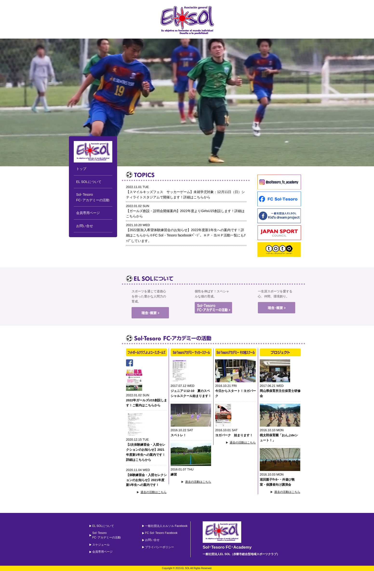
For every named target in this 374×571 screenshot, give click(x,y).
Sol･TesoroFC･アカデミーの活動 (92, 197)
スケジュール (101, 544)
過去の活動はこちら (153, 492)
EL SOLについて (88, 182)
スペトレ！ (178, 435)
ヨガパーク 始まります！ (234, 435)
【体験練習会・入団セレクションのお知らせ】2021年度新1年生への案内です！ (146, 480)
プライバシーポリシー (159, 547)
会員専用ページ (88, 213)
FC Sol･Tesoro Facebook (161, 533)
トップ (81, 169)
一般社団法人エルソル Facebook (166, 526)
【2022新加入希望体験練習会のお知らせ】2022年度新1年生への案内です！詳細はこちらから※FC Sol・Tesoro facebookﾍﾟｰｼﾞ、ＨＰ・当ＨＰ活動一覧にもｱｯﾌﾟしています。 (186, 235)
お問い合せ (84, 226)
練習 (174, 474)
